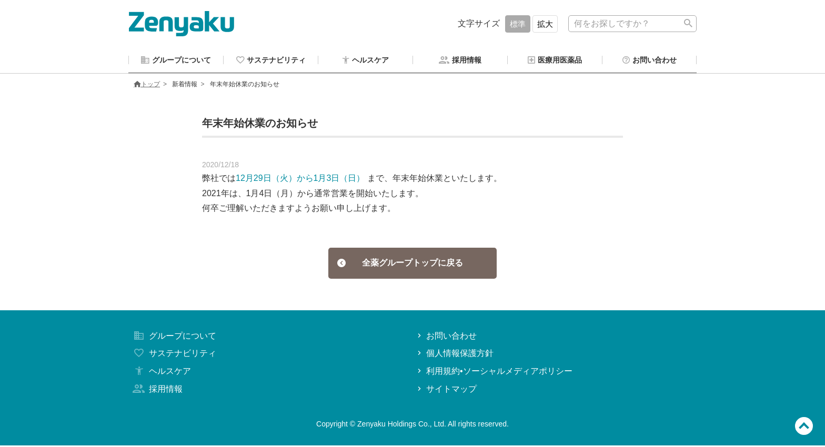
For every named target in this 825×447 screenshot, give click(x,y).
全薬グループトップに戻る (400, 264)
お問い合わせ (446, 337)
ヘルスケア (161, 372)
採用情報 (157, 390)
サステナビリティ (173, 354)
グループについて (173, 337)
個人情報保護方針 (454, 354)
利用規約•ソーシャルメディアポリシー (493, 372)
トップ (147, 85)
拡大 (545, 23)
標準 (518, 23)
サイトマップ (446, 390)
